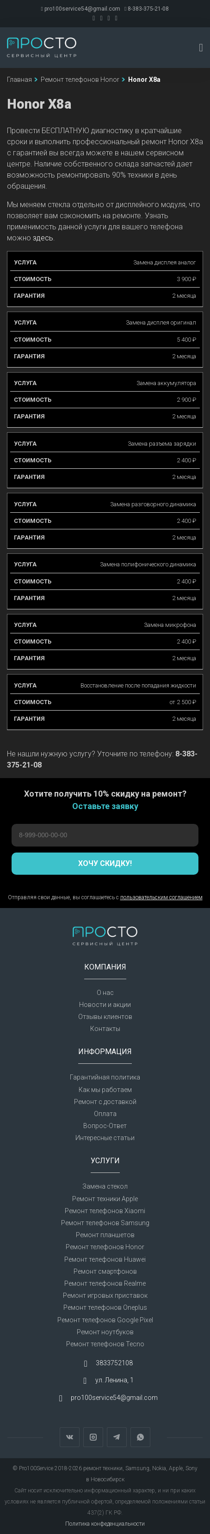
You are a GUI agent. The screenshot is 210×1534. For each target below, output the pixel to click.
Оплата (105, 1113)
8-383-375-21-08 (146, 9)
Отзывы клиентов (105, 1016)
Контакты (105, 1028)
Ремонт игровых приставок (105, 1295)
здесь (43, 237)
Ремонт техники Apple (105, 1199)
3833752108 (114, 1363)
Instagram (93, 1437)
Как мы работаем (105, 1089)
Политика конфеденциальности (105, 1524)
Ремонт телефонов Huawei (105, 1259)
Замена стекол (105, 1186)
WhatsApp (140, 1437)
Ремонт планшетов (105, 1235)
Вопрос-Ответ (105, 1125)
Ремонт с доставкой (105, 1101)
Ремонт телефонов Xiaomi (105, 1211)
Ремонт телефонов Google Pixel (105, 1320)
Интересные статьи (105, 1137)
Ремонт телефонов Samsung (105, 1223)
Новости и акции (105, 1004)
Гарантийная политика (105, 1077)
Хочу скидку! (105, 863)
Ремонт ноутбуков (105, 1332)
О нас (105, 992)
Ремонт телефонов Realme (105, 1283)
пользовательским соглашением (161, 897)
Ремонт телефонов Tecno (105, 1344)
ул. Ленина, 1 (114, 1380)
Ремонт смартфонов (105, 1271)
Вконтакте (70, 1437)
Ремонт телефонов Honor (105, 1247)
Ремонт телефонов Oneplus (105, 1307)
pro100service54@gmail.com (80, 9)
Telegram (117, 1437)
